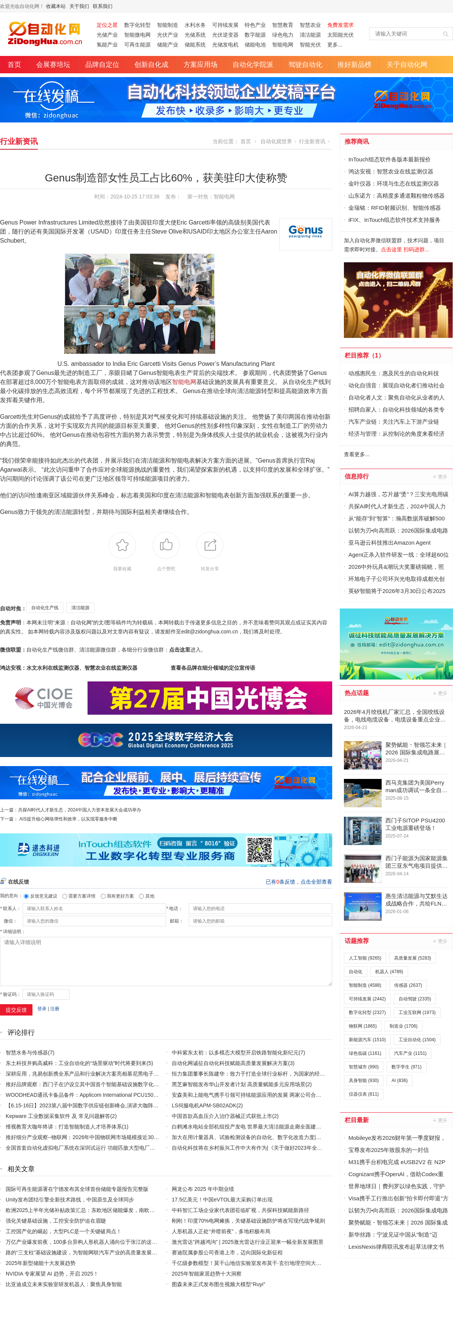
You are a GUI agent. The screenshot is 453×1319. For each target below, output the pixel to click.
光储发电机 (225, 45)
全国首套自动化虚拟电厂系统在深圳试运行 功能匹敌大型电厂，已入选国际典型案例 (104, 1148)
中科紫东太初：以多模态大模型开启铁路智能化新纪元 (235, 1053)
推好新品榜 (354, 64)
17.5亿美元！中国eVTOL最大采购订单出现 (222, 1200)
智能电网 (282, 45)
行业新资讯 (19, 141)
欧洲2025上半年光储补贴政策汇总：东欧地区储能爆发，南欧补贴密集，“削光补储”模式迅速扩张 (119, 1210)
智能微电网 (137, 35)
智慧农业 (310, 25)
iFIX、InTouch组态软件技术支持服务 (394, 220)
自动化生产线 (45, 607)
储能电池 (255, 45)
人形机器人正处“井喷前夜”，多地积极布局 (221, 1231)
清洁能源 (310, 35)
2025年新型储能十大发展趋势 (41, 1263)
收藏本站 (56, 6)
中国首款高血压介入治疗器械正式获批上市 (222, 1116)
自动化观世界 (276, 141)
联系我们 (102, 6)
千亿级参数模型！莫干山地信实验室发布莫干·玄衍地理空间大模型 (249, 1263)
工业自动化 (417, 1039)
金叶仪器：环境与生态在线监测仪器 (393, 183)
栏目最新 (357, 1120)
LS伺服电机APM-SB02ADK (204, 1105)
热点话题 (357, 693)
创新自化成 (151, 64)
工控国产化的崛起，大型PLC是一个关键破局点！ (64, 1231)
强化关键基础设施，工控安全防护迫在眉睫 (56, 1221)
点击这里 (179, 650)
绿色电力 (282, 35)
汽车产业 (410, 1053)
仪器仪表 (364, 1094)
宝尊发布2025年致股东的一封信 (388, 1150)
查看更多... (357, 454)
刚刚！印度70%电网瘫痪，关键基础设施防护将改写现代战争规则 (248, 1221)
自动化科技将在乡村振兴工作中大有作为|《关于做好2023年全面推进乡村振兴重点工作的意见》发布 (289, 1148)
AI (399, 1080)
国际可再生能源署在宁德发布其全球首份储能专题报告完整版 (77, 1189)
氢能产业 (107, 45)
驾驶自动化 (305, 64)
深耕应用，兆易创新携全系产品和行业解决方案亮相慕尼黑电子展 (82, 1074)
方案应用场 (200, 64)
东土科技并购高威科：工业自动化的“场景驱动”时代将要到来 (76, 1063)
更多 (440, 476)
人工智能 (365, 958)
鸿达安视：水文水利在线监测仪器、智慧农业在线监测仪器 (68, 668)
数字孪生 (406, 1067)
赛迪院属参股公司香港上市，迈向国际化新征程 (227, 1252)
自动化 (355, 971)
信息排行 (357, 476)
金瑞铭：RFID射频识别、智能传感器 (394, 207)
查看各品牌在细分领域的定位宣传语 (213, 668)
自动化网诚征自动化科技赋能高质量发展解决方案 (230, 1063)
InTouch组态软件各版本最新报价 (389, 159)
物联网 (363, 1026)
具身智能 (364, 1080)
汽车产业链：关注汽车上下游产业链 (393, 421)
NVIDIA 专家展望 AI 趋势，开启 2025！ (52, 1274)
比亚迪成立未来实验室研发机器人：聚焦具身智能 (64, 1284)
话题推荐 (357, 941)
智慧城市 (364, 1067)
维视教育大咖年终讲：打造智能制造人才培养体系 (64, 1127)
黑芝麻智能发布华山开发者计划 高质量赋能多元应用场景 (238, 1084)
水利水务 (195, 25)
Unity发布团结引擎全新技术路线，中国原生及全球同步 (70, 1200)
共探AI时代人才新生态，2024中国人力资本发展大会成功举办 (79, 810)
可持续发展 (225, 25)
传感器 (408, 985)
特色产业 (255, 25)
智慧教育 (282, 25)
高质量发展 (412, 958)
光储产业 (107, 35)
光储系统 (195, 35)
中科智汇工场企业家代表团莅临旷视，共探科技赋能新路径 (240, 1210)
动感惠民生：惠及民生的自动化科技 (393, 373)
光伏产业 (167, 35)
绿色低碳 (365, 1053)
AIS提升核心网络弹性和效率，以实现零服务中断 (68, 819)
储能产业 (167, 45)
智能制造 (167, 25)
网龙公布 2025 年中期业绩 (203, 1189)
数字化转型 (137, 25)
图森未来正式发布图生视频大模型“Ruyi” (218, 1284)
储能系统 (195, 45)
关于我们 (79, 6)
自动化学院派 (253, 64)
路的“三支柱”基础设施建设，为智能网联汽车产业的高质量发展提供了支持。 (94, 1252)
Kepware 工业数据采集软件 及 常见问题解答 (58, 1116)
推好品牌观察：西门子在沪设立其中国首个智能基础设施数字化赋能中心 (90, 1084)
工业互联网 (417, 1012)
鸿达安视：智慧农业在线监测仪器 (390, 171)
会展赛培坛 (53, 64)
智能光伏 (310, 45)
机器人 (389, 971)
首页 (14, 64)
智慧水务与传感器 (27, 1053)
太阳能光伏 (340, 35)
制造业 (404, 1026)
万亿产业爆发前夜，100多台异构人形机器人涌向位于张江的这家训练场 (89, 1242)
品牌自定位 (102, 64)
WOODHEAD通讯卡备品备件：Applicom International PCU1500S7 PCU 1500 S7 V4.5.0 (109, 1095)
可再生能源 (137, 45)
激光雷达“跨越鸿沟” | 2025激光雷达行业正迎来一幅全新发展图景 (248, 1242)
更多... (334, 45)
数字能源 (255, 35)
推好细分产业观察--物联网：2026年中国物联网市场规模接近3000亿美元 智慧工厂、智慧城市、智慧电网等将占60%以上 (147, 1137)
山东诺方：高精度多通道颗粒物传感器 (396, 195)
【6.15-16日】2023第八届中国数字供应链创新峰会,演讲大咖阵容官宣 (87, 1105)
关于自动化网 (407, 64)
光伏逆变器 (225, 35)
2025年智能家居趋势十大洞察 (207, 1274)
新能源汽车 (367, 1039)
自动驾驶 (415, 999)
